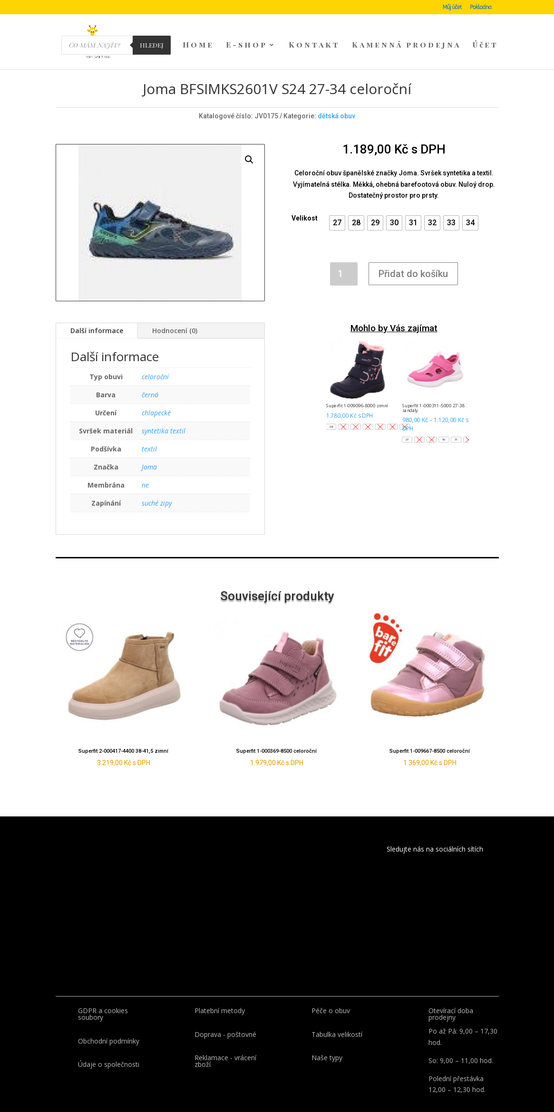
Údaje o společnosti (108, 1047)
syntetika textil (163, 414)
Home (198, 46)
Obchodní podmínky (108, 1024)
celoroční (155, 359)
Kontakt (314, 46)
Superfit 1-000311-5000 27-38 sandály (433, 391)
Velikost (305, 201)
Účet (485, 46)
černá (150, 378)
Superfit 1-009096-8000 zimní (357, 389)
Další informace (96, 313)
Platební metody (219, 993)
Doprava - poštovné (225, 1017)
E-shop (246, 46)
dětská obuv (336, 99)
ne (145, 468)
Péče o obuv (330, 993)
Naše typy (326, 1040)
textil (149, 432)
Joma (149, 450)
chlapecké (156, 396)
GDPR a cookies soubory (103, 997)
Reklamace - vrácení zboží (225, 1044)
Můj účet (452, 7)
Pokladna (480, 7)
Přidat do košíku (413, 257)
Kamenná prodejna (406, 46)
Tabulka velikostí (336, 1017)
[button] (337, 206)
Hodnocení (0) (174, 313)
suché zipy (157, 486)
